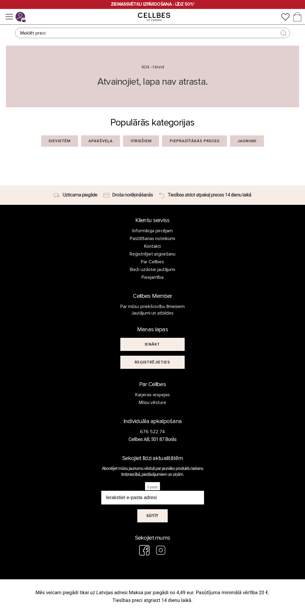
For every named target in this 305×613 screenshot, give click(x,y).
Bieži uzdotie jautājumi (152, 270)
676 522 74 (152, 432)
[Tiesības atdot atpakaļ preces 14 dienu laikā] (205, 195)
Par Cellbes (152, 262)
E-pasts (152, 487)
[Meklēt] (152, 33)
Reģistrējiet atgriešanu (153, 254)
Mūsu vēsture (152, 402)
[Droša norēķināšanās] (128, 195)
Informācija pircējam (152, 231)
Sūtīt (152, 515)
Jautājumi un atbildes (152, 313)
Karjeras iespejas (152, 395)
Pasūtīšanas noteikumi (152, 239)
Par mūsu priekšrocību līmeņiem (152, 306)
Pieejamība (152, 277)
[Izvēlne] (9, 16)
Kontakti (152, 246)
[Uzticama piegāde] (75, 195)
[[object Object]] (152, 344)
